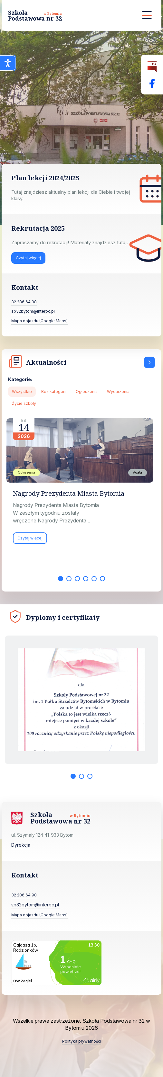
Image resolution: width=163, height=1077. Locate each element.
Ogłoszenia (87, 391)
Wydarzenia (118, 391)
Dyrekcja (20, 845)
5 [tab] (94, 578)
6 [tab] (102, 578)
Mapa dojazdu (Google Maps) (39, 320)
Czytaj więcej (28, 257)
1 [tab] (60, 578)
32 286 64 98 (24, 301)
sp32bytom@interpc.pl (33, 311)
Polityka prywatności (81, 1041)
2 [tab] (69, 578)
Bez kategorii (53, 391)
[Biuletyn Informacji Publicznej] (152, 66)
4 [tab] (85, 578)
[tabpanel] (81, 484)
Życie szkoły (24, 403)
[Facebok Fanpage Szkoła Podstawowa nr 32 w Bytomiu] (152, 83)
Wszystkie (22, 391)
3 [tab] (77, 578)
